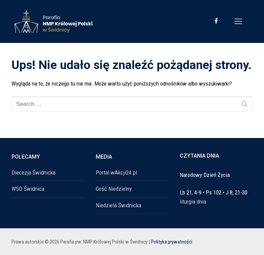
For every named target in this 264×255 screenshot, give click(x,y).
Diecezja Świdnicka (34, 172)
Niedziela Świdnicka (118, 205)
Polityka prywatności (171, 242)
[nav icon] (238, 21)
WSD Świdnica (28, 188)
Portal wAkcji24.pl (116, 172)
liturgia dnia (193, 201)
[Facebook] (216, 21)
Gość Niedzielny (114, 188)
